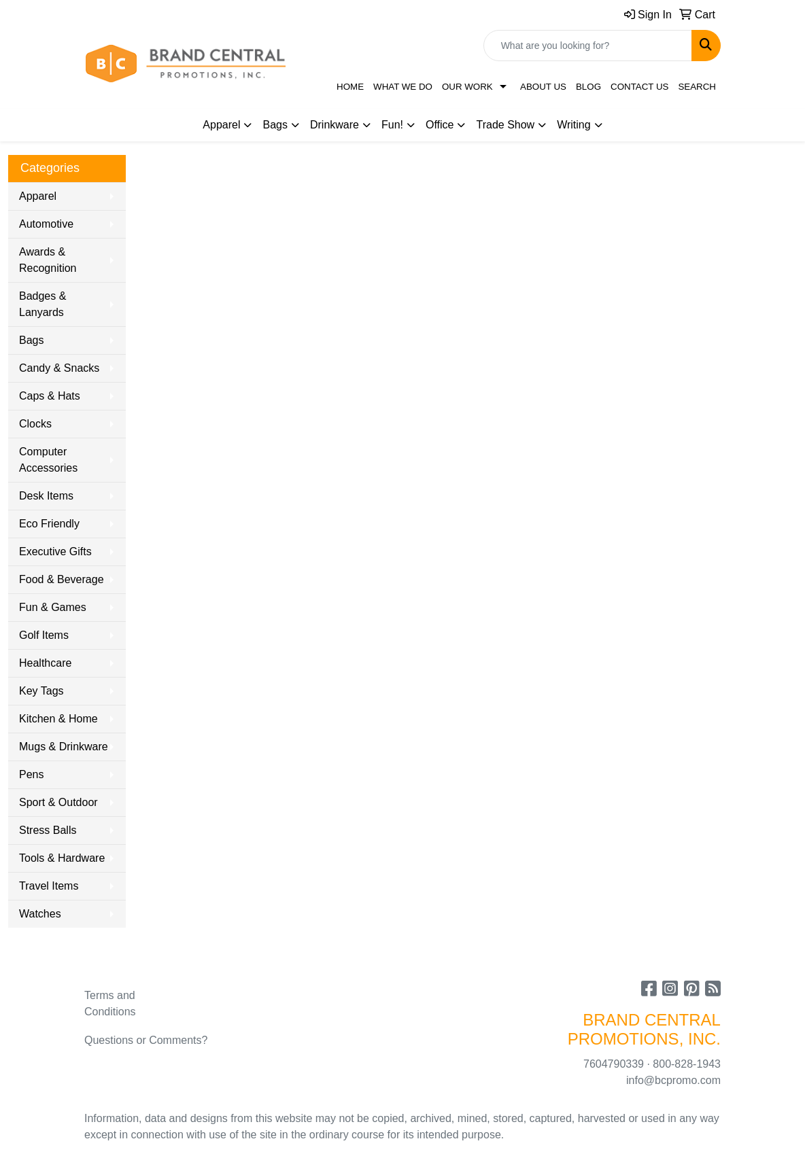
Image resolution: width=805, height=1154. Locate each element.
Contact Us (639, 87)
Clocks (35, 424)
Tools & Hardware (62, 858)
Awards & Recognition (48, 260)
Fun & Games (52, 607)
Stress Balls (47, 830)
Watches (40, 914)
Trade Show (505, 124)
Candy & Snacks (59, 368)
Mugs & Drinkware (63, 746)
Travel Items (48, 886)
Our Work (467, 87)
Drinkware (334, 124)
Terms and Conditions (110, 1003)
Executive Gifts (55, 551)
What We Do (402, 87)
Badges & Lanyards (42, 304)
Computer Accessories (48, 460)
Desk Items (46, 496)
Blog (588, 87)
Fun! (392, 124)
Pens (31, 774)
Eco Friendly (49, 523)
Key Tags (41, 691)
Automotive (46, 224)
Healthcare (45, 663)
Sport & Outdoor (58, 802)
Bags (274, 124)
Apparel (221, 124)
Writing (574, 124)
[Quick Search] (587, 45)
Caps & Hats (49, 396)
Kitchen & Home (58, 718)
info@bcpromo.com (673, 1080)
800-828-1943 (687, 1064)
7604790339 (613, 1064)
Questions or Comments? (145, 1040)
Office (440, 124)
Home (350, 87)
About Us (543, 87)
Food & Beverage (61, 579)
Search (697, 87)
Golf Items (44, 635)
